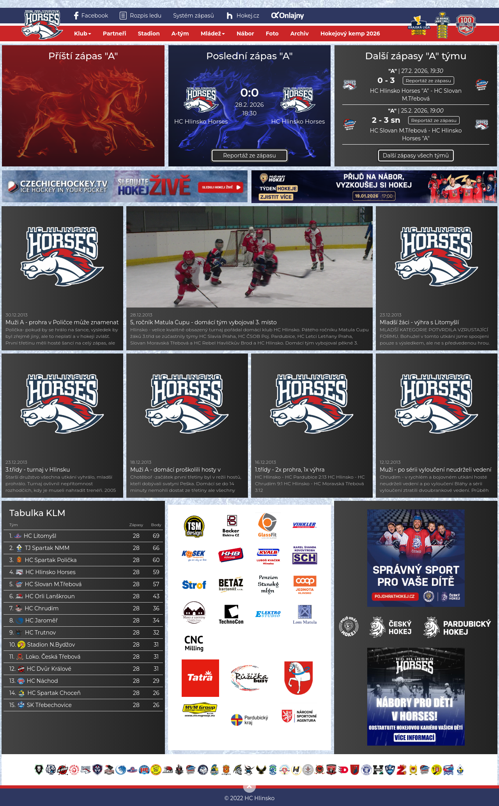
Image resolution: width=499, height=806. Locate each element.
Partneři (114, 33)
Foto (272, 33)
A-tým (180, 33)
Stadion (149, 33)
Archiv (299, 33)
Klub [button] (82, 33)
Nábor (245, 33)
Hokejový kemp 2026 (350, 33)
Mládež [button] (213, 33)
